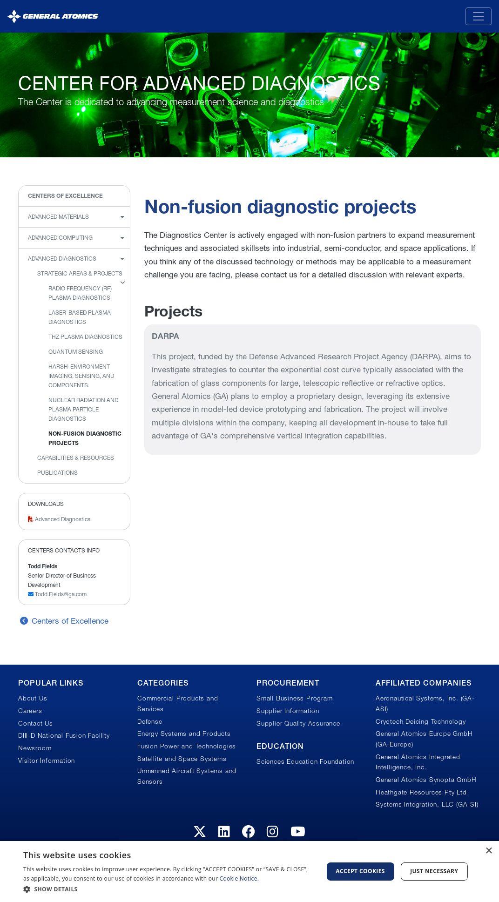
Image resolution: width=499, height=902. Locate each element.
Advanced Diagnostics (62, 258)
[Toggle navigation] (478, 16)
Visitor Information (46, 760)
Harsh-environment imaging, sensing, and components (81, 376)
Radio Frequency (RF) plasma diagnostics (80, 293)
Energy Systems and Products (184, 733)
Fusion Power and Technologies (186, 746)
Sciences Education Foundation (305, 761)
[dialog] (249, 871)
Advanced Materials (58, 216)
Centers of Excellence (65, 195)
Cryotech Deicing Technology (421, 721)
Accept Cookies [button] (360, 871)
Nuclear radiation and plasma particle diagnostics (83, 409)
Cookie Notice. (239, 878)
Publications (57, 472)
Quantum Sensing (75, 351)
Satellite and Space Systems (182, 758)
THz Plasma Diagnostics (85, 336)
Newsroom (34, 748)
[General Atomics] (52, 16)
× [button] (488, 851)
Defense (149, 721)
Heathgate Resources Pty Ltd (421, 792)
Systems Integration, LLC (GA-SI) (427, 804)
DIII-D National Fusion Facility (64, 735)
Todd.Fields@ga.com (57, 594)
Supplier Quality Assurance (298, 723)
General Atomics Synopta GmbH (426, 779)
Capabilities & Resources (75, 457)
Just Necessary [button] (434, 871)
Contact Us (35, 723)
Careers (30, 710)
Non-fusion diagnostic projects (84, 438)
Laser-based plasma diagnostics (79, 317)
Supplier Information (287, 710)
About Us (32, 698)
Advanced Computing (60, 237)
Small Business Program (294, 698)
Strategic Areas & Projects (79, 273)
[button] (168, 889)
